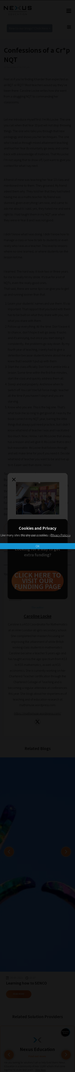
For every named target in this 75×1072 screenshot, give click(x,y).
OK (38, 546)
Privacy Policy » (60, 535)
